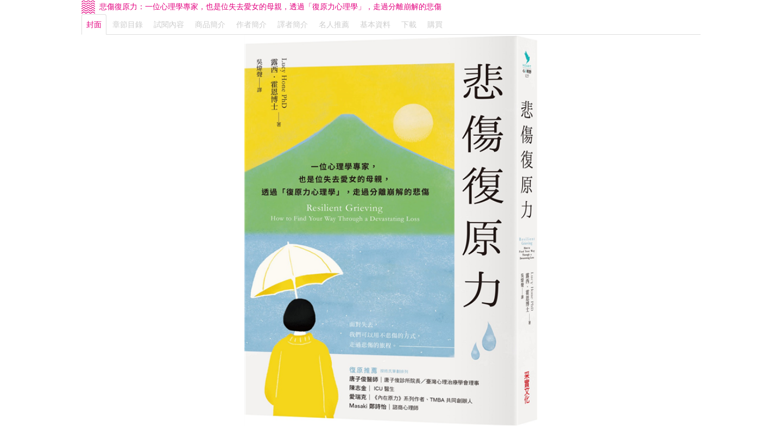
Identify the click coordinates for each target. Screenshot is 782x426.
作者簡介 (251, 24)
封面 (94, 24)
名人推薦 (334, 24)
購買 (435, 24)
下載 (409, 24)
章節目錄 (127, 24)
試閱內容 (169, 24)
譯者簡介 (293, 24)
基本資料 (375, 24)
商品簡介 (210, 24)
